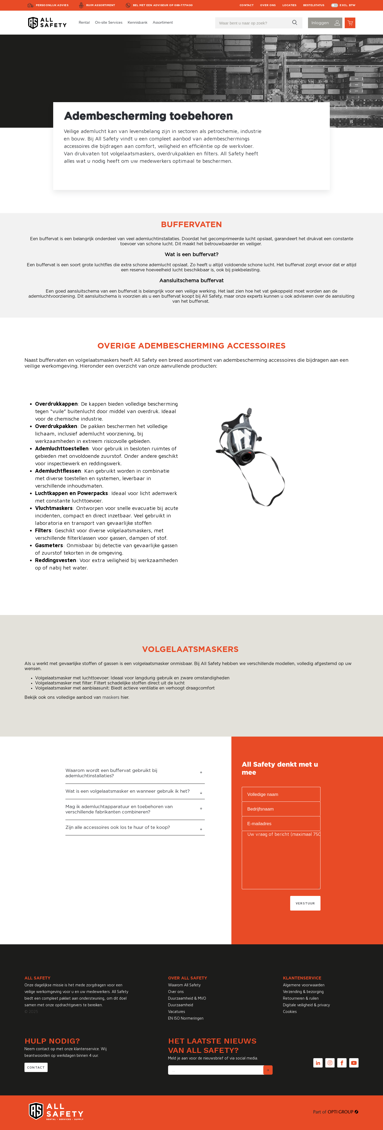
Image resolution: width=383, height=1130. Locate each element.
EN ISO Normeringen (185, 1018)
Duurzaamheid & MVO (187, 998)
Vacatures (176, 1011)
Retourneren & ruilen (301, 998)
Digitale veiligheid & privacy (306, 1005)
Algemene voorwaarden (303, 985)
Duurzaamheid (180, 1005)
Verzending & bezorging (303, 991)
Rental (84, 22)
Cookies (290, 1011)
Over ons (268, 5)
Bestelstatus (313, 5)
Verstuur (305, 903)
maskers (110, 697)
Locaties (289, 5)
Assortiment (163, 22)
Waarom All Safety (184, 985)
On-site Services (108, 22)
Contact (246, 5)
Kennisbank (137, 22)
